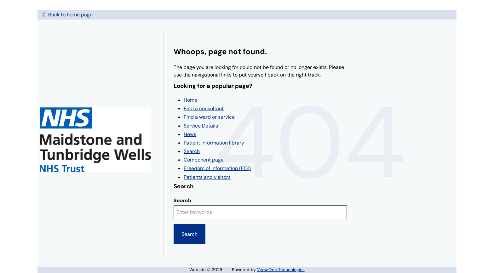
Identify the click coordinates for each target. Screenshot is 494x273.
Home (190, 100)
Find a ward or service (209, 117)
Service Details (201, 125)
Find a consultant (204, 108)
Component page (204, 159)
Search (192, 151)
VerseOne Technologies (281, 269)
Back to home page (70, 14)
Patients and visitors (207, 177)
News (190, 134)
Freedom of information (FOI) (217, 168)
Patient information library (214, 142)
